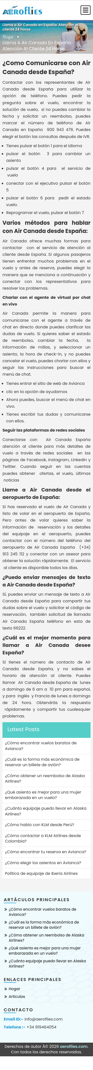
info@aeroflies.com (44, 1019)
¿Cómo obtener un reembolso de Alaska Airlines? (46, 938)
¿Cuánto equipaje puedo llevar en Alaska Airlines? (47, 963)
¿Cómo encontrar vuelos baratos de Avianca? (42, 912)
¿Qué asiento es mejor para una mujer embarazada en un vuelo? (45, 950)
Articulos (17, 996)
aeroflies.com (74, 1046)
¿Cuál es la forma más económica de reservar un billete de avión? (44, 925)
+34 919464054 (41, 1027)
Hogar (8, 36)
